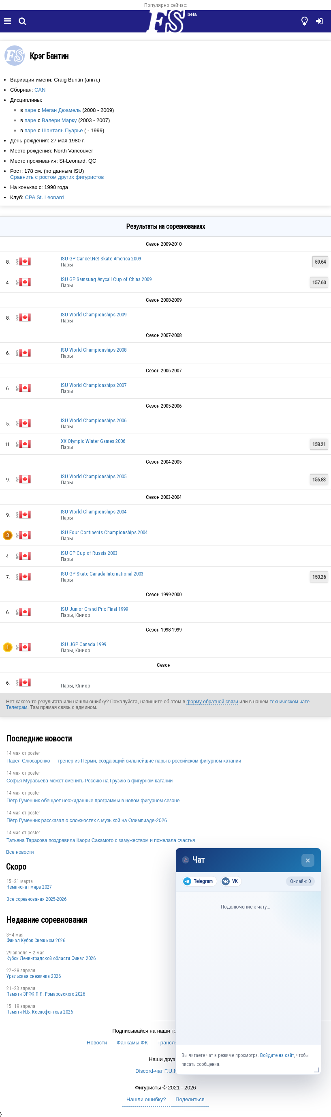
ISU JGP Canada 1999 (83, 644)
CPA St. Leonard (44, 197)
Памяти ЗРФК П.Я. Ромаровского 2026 (45, 994)
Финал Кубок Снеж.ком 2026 (35, 940)
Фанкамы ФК (132, 1043)
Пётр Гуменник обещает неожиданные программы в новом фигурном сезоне (92, 800)
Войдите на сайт (277, 1055)
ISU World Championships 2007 (93, 385)
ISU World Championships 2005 (93, 476)
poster (34, 753)
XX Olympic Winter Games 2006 (93, 441)
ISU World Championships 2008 (93, 350)
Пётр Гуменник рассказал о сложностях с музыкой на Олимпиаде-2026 (86, 820)
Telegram (198, 881)
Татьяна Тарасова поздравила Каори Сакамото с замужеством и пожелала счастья (100, 840)
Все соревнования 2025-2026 (36, 899)
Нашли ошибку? (146, 1099)
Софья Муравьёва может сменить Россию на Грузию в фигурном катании (89, 781)
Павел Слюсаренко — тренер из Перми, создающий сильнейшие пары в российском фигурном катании (123, 761)
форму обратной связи (212, 702)
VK (229, 881)
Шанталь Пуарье (62, 130)
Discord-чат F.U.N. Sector (165, 1071)
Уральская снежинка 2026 (33, 976)
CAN (39, 90)
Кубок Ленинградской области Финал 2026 (51, 958)
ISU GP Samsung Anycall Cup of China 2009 (106, 279)
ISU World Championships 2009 (93, 314)
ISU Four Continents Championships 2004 (104, 532)
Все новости (20, 852)
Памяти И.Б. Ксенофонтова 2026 (39, 1012)
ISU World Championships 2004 (93, 512)
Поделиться (190, 1099)
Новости (97, 1043)
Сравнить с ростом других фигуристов (57, 177)
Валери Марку (59, 120)
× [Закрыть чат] (308, 860)
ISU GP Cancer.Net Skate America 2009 (101, 259)
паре (30, 110)
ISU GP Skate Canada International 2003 (102, 574)
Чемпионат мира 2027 (29, 887)
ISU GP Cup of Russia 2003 (89, 553)
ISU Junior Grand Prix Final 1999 (94, 609)
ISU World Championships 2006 (93, 420)
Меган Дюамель (61, 110)
